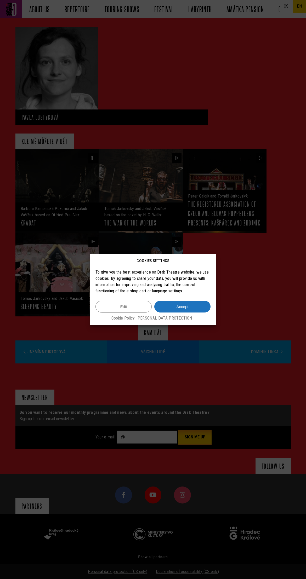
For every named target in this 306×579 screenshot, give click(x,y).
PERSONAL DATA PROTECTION (165, 318)
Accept (183, 307)
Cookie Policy (123, 318)
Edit (123, 307)
